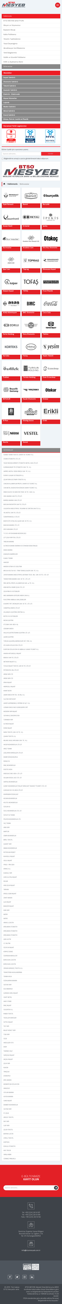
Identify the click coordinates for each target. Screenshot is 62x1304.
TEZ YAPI (6, 1026)
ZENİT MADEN (8, 898)
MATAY (6, 914)
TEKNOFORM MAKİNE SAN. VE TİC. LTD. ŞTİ (17, 579)
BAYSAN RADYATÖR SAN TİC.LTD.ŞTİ (15, 504)
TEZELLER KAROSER (10, 1018)
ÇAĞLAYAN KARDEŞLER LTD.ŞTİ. (13, 753)
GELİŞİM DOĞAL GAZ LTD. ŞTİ (13, 778)
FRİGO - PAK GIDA (9, 865)
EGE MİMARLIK (8, 989)
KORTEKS (6, 1142)
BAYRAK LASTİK (8, 1134)
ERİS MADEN (7, 1080)
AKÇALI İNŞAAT (8, 1059)
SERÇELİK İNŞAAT (9, 1055)
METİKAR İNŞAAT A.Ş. (10, 662)
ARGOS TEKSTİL (9, 1117)
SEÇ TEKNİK (7, 823)
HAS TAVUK (7, 1150)
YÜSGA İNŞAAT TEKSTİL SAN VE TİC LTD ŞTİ (17, 666)
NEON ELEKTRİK (8, 620)
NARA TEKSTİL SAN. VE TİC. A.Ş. (13, 732)
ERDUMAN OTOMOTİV (10, 927)
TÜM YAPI (6, 1034)
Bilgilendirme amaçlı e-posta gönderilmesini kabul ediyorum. (25, 159)
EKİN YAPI (6, 910)
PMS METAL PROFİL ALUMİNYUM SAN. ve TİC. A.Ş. (19, 583)
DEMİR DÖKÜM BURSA (11, 757)
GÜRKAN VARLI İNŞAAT (11, 993)
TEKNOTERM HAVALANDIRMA (13, 972)
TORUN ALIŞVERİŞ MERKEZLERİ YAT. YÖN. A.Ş (18, 641)
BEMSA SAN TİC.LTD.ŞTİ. (11, 658)
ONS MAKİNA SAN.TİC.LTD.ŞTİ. (13, 496)
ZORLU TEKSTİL (8, 1138)
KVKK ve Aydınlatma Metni (13, 62)
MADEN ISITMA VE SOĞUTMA (13, 566)
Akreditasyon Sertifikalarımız (14, 48)
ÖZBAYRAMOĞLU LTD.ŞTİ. (12, 517)
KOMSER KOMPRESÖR (11, 554)
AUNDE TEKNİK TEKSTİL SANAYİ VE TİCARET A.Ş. (19, 455)
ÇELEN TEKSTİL (8, 1130)
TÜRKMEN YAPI (8, 720)
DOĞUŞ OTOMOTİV (9, 1146)
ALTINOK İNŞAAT (9, 724)
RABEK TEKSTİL (8, 1014)
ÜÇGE (5, 1039)
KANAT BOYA (8, 691)
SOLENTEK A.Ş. (8, 1010)
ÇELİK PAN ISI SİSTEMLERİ (12, 591)
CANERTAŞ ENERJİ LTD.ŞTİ (12, 608)
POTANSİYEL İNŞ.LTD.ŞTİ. (11, 670)
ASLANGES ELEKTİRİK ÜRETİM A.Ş (14, 612)
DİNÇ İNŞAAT (7, 1005)
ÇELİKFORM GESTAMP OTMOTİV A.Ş (15, 480)
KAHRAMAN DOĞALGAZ (11, 794)
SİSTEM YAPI (7, 1109)
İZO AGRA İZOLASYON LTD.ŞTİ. (13, 645)
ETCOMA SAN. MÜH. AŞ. (11, 624)
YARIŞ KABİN (7, 1154)
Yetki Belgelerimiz (10, 53)
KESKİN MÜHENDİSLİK (10, 798)
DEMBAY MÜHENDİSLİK (11, 1105)
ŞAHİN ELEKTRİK (9, 637)
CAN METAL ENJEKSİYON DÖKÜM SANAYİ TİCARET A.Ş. (20, 488)
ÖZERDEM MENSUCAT (10, 956)
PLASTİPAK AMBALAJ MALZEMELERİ (15, 600)
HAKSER (6, 562)
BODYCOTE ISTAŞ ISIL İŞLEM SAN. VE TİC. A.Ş (18, 521)
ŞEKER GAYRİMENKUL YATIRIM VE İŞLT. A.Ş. (17, 703)
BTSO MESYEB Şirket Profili (14, 21)
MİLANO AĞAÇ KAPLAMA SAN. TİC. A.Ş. (15, 740)
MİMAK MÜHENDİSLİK (10, 848)
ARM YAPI (6, 827)
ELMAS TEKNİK (8, 558)
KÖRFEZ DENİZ (8, 952)
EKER (5, 1047)
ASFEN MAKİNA (8, 1097)
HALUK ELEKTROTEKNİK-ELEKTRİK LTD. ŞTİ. (17, 633)
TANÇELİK (6, 1072)
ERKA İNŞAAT (8, 682)
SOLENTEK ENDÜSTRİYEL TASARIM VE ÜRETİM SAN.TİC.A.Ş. (22, 509)
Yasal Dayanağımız (10, 44)
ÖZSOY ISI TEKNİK (9, 815)
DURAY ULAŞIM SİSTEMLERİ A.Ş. (14, 475)
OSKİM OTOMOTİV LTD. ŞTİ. (12, 459)
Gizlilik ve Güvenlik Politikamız (14, 57)
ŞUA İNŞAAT (7, 902)
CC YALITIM (7, 943)
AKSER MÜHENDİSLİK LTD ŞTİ (13, 745)
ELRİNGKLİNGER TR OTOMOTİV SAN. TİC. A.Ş (17, 467)
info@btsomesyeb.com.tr (31, 1250)
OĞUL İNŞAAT (8, 860)
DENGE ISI (7, 761)
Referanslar (8, 66)
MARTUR (6, 832)
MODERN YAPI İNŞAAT (10, 711)
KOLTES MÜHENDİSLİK (11, 803)
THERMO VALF (8, 1051)
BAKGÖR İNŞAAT (9, 906)
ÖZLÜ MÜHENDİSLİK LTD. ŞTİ (12, 811)
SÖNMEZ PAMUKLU (10, 1159)
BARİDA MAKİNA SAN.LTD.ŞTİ (13, 500)
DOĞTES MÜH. (8, 769)
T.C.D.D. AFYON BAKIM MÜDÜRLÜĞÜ (15, 533)
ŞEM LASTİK (7, 939)
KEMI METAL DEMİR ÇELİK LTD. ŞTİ (14, 587)
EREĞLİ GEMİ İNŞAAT (10, 894)
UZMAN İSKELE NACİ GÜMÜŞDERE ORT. (16, 707)
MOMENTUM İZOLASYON (11, 1084)
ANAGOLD (7, 1088)
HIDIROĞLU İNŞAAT (9, 687)
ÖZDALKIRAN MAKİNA (10, 981)
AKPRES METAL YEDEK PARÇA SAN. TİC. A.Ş (17, 471)
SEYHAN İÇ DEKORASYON (11, 716)
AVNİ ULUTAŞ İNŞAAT (10, 877)
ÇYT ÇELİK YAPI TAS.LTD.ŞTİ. (12, 538)
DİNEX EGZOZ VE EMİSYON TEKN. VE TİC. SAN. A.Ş (19, 492)
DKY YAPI (6, 1121)
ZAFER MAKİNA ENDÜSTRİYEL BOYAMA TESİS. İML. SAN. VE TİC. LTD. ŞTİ (26, 575)
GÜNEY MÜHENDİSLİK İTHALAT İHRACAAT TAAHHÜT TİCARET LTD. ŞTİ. (25, 786)
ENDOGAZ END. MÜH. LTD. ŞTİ (13, 774)
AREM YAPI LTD (8, 674)
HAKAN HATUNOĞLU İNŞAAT (12, 653)
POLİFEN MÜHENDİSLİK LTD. (12, 819)
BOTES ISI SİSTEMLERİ (11, 616)
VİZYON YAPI (7, 985)
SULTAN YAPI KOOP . (10, 699)
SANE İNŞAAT (8, 1101)
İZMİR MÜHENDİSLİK (10, 836)
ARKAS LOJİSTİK (9, 923)
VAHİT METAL (8, 997)
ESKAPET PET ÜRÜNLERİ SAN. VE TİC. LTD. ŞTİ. (18, 604)
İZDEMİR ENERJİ (8, 629)
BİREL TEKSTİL (8, 840)
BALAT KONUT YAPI (9, 1030)
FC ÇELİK (6, 1113)
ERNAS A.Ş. (7, 869)
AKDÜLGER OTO (9, 1043)
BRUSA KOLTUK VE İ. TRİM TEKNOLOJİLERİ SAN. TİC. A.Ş (21, 571)
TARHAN (6, 889)
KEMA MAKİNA (8, 550)
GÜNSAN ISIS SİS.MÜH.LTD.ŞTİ (13, 790)
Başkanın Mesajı (9, 30)
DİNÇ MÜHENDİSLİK (9, 765)
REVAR (6, 881)
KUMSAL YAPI (8, 873)
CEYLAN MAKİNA (9, 1092)
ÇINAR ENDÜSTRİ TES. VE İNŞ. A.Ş (14, 695)
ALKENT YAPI (7, 844)
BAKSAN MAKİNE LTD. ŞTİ (11, 525)
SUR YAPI (6, 1126)
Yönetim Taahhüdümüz (12, 39)
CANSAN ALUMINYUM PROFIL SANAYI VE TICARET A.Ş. (20, 484)
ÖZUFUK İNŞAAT (9, 947)
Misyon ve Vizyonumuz (12, 25)
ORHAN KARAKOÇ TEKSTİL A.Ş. (13, 968)
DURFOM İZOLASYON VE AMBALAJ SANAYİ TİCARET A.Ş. (21, 649)
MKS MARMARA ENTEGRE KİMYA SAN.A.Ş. (17, 595)
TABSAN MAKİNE (9, 542)
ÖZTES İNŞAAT (8, 1022)
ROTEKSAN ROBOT (9, 852)
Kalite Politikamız (10, 34)
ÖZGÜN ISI (7, 807)
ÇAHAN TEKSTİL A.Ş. (10, 736)
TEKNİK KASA (8, 976)
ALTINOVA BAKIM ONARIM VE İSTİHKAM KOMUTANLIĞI (20, 546)
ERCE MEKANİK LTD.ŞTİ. (11, 529)
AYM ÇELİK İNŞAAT (9, 885)
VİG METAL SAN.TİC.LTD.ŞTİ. (12, 513)
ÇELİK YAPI (7, 1063)
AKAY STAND (7, 1001)
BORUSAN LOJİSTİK (10, 960)
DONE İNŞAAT (8, 728)
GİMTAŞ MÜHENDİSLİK (10, 782)
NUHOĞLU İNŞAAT (9, 856)
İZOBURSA (7, 1076)
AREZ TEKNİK (8, 749)
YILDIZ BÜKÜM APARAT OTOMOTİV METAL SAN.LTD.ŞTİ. (21, 463)
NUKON (6, 1068)
